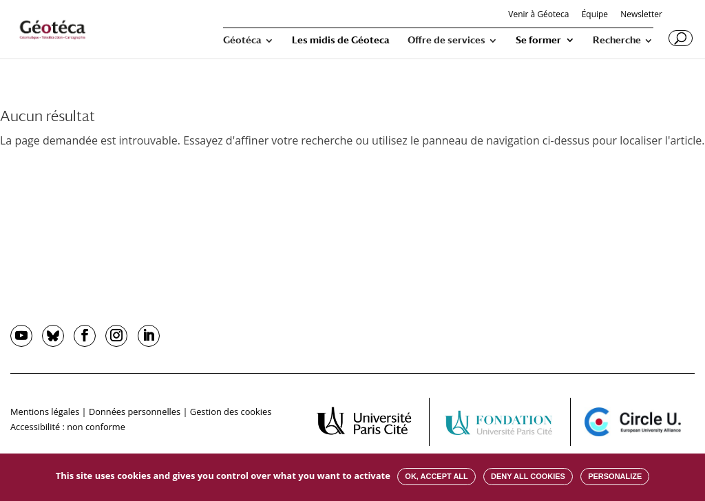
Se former (538, 40)
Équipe (595, 15)
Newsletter (641, 15)
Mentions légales (44, 411)
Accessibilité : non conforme (67, 426)
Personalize (615, 476)
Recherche (617, 40)
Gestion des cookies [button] (230, 411)
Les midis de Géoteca (341, 40)
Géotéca (242, 40)
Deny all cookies (528, 476)
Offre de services (446, 40)
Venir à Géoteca (538, 15)
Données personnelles (134, 411)
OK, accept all (436, 476)
